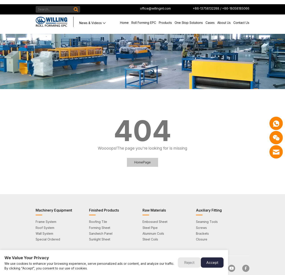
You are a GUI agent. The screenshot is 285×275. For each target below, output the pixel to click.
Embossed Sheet (154, 213)
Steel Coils (150, 231)
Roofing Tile (98, 213)
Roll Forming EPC (143, 18)
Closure (201, 231)
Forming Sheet (99, 219)
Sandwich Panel (100, 225)
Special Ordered (48, 231)
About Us (224, 18)
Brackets (202, 225)
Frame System (46, 213)
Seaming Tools (207, 213)
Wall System (44, 225)
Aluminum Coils (153, 225)
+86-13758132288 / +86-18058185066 (221, 4)
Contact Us (241, 18)
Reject (189, 262)
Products (165, 18)
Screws (201, 219)
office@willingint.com (155, 4)
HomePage (142, 154)
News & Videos (90, 18)
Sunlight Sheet (99, 231)
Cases (210, 18)
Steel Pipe (150, 219)
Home (124, 18)
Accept (212, 262)
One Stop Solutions (189, 18)
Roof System (45, 219)
